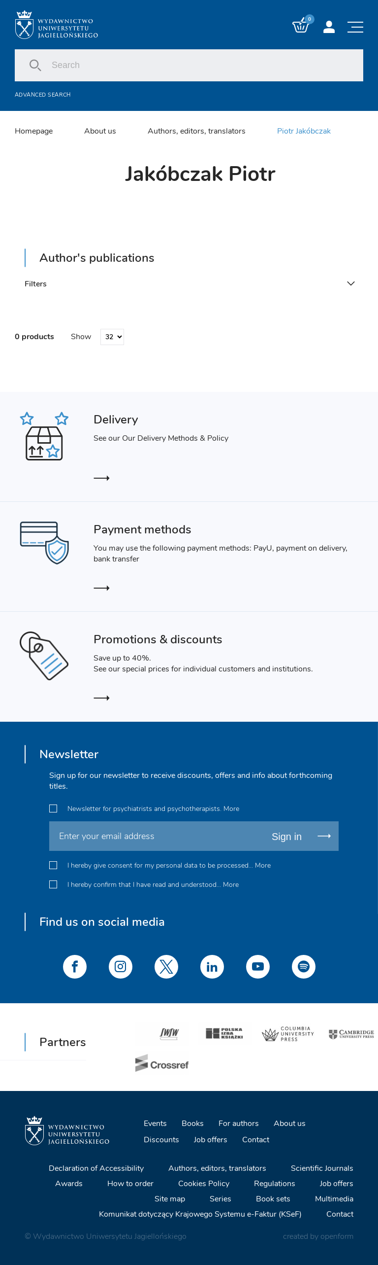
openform (336, 1236)
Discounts (161, 1139)
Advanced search (43, 95)
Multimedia (334, 1199)
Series (220, 1199)
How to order (130, 1183)
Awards (69, 1183)
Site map (170, 1199)
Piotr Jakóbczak (304, 131)
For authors (239, 1123)
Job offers (210, 1139)
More (231, 808)
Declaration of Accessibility (96, 1168)
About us (100, 131)
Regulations (274, 1183)
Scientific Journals (322, 1168)
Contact (255, 1139)
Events (155, 1123)
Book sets (273, 1199)
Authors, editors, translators (197, 131)
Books (193, 1123)
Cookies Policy (203, 1183)
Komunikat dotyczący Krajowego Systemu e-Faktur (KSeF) (200, 1214)
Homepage (34, 131)
